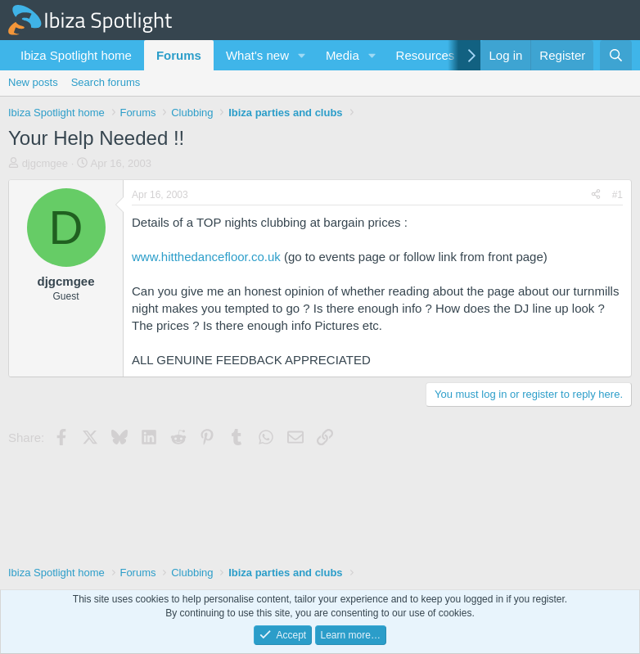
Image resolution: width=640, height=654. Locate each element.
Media (342, 55)
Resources (425, 55)
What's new (257, 55)
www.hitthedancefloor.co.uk (206, 257)
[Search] (616, 55)
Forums (178, 55)
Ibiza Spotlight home (76, 55)
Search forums (106, 82)
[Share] (595, 195)
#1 (617, 195)
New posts (33, 82)
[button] (302, 55)
